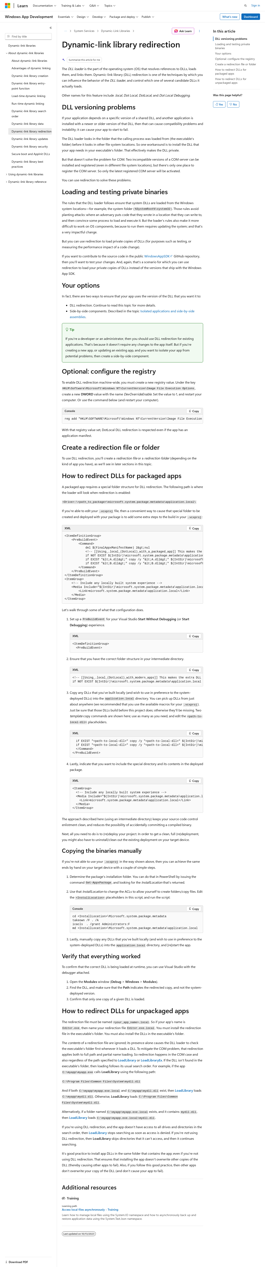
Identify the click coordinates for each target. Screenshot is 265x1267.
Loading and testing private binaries (232, 46)
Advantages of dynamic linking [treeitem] (31, 68)
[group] (132, 419)
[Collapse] (50, 27)
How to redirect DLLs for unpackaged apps (230, 81)
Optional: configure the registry (235, 59)
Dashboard (251, 17)
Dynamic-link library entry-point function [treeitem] (29, 85)
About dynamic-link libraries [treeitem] (29, 61)
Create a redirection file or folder (235, 64)
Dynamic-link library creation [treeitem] (30, 76)
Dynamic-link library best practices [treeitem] (27, 164)
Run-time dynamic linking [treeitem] (28, 103)
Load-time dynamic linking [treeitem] (28, 96)
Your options (223, 53)
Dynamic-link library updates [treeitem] (30, 139)
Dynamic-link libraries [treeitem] (22, 45)
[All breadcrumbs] (65, 31)
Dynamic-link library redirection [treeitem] (32, 131)
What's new (229, 17)
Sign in (255, 5)
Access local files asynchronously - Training (90, 1209)
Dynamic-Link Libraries (115, 31)
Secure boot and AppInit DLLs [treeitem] (31, 154)
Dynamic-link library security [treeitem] (30, 146)
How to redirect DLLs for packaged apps (230, 71)
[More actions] (199, 31)
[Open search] (245, 5)
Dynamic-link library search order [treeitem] (29, 113)
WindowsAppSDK (157, 256)
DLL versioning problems (231, 39)
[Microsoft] (7, 5)
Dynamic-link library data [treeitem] (27, 124)
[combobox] (28, 36)
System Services (84, 31)
